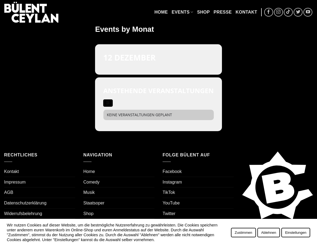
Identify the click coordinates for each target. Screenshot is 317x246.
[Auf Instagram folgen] (278, 12)
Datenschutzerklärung (25, 203)
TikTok (169, 192)
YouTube (171, 203)
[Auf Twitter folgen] (298, 12)
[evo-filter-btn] (107, 103)
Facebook (172, 171)
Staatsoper (93, 203)
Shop (203, 12)
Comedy (91, 182)
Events (182, 12)
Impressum (15, 182)
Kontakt (246, 12)
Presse (223, 12)
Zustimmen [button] (243, 233)
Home (161, 12)
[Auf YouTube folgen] (307, 12)
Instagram (172, 182)
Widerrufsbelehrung (23, 213)
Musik (89, 192)
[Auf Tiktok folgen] (288, 12)
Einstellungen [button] (295, 233)
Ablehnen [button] (268, 233)
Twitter (169, 213)
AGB (8, 192)
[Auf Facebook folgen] (268, 12)
